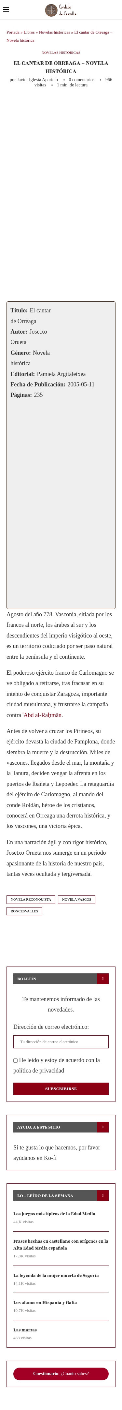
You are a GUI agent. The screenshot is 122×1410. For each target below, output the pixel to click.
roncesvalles (24, 911)
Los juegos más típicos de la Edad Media (54, 1214)
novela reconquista (31, 899)
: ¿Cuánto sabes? (61, 1373)
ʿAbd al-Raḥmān (41, 715)
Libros (29, 32)
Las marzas (25, 1330)
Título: (19, 310)
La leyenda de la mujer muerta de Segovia (56, 1276)
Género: (20, 353)
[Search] (115, 9)
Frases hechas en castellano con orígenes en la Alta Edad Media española (60, 1244)
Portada (13, 32)
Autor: (18, 331)
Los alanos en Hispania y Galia (45, 1303)
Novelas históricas (54, 32)
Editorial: (22, 374)
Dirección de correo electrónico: (51, 1027)
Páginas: (21, 395)
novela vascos (76, 899)
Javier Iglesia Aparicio (37, 79)
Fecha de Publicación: (37, 384)
